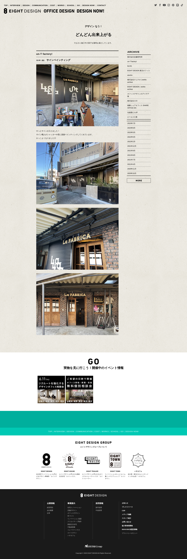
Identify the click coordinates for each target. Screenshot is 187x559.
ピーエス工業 (132, 117)
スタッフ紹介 (126, 518)
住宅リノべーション (74, 507)
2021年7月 (131, 160)
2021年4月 (131, 164)
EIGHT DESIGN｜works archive (136, 88)
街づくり (71, 516)
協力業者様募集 (127, 526)
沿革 (48, 513)
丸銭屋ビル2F (132, 112)
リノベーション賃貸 (74, 519)
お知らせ (125, 503)
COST (52, 5)
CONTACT (101, 5)
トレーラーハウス (74, 530)
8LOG (129, 66)
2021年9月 (131, 151)
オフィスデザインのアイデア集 (138, 95)
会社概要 (50, 510)
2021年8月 (131, 155)
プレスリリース (127, 507)
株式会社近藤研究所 (134, 57)
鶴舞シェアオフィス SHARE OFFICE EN (138, 106)
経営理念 (50, 507)
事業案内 (71, 503)
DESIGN (26, 5)
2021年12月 (131, 146)
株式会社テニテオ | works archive (136, 81)
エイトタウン (72, 533)
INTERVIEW (15, 5)
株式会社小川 (132, 101)
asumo (129, 75)
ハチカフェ (71, 535)
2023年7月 (131, 123)
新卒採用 (99, 507)
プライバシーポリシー (129, 533)
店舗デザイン (72, 510)
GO (78, 5)
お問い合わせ (126, 522)
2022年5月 (131, 137)
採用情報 (99, 503)
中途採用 (99, 510)
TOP (6, 5)
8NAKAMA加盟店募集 (129, 529)
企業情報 (51, 503)
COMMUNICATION (40, 5)
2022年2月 (131, 141)
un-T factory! (44, 54)
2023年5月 (131, 132)
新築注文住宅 (72, 524)
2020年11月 (131, 169)
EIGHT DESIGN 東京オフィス (138, 71)
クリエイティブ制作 (74, 521)
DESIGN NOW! (88, 5)
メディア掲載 (126, 514)
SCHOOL (71, 5)
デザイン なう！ (93, 26)
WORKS (61, 5)
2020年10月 (131, 173)
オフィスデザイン (74, 513)
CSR (123, 511)
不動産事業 (71, 527)
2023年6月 (131, 128)
